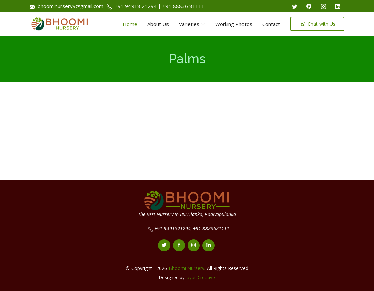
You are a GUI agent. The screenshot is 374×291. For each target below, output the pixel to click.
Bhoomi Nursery (186, 268)
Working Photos (233, 24)
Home (130, 24)
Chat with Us (318, 24)
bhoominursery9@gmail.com (69, 6)
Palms (187, 58)
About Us (158, 24)
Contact (271, 24)
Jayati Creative (200, 277)
